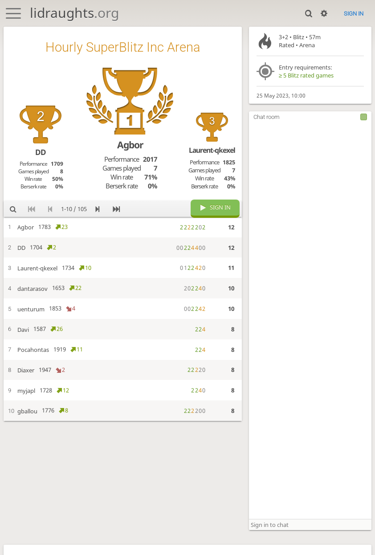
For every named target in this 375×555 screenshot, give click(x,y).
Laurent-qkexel (212, 150)
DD (40, 152)
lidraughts (74, 13)
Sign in (353, 13)
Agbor (130, 144)
